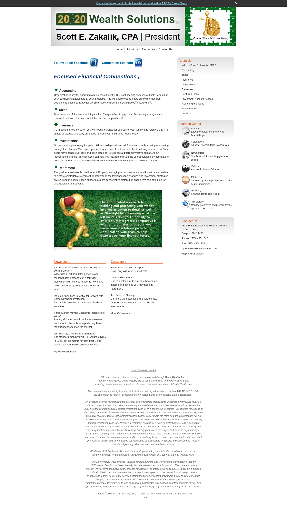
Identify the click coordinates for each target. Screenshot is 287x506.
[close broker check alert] (236, 3)
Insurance (187, 79)
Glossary (196, 190)
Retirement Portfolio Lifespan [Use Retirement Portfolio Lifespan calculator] (127, 267)
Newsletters (197, 152)
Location (186, 113)
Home (119, 49)
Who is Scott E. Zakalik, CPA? (199, 65)
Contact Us (166, 49)
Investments (68, 141)
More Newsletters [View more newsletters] (65, 351)
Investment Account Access (197, 98)
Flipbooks (196, 177)
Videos (195, 166)
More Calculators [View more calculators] (121, 313)
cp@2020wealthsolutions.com (199, 248)
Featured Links (190, 94)
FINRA (110, 380)
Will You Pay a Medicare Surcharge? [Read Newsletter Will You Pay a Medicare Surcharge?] (74, 333)
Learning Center (190, 123)
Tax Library (197, 201)
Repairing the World (193, 103)
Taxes (185, 74)
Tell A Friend (189, 108)
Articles (195, 128)
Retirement (188, 89)
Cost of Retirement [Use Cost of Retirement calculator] (121, 277)
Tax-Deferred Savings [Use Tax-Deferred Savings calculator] (123, 295)
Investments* (189, 84)
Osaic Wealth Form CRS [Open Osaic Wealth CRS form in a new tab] (143, 370)
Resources (148, 49)
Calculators (197, 141)
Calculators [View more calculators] (118, 261)
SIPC (117, 380)
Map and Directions (193, 253)
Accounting (67, 90)
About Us (132, 49)
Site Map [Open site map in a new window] (143, 497)
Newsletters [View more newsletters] (62, 261)
